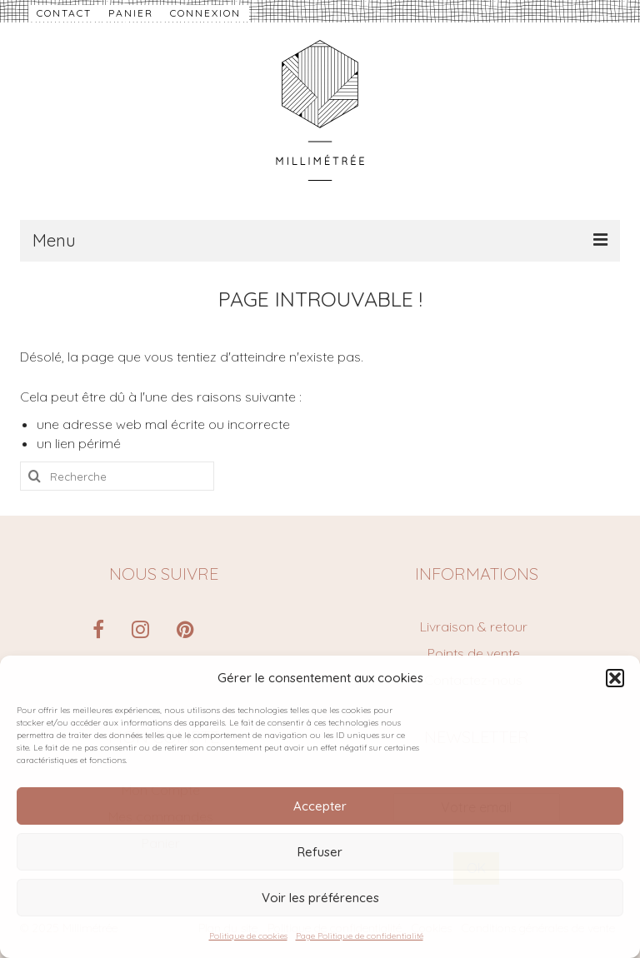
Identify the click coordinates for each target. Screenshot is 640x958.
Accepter (320, 806)
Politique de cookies (248, 936)
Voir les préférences (320, 898)
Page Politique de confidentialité (359, 936)
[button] (615, 678)
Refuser (320, 852)
